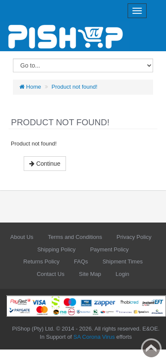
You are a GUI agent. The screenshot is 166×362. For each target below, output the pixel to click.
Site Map (90, 274)
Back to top (151, 348)
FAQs (81, 261)
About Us (21, 237)
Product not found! (74, 87)
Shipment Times (123, 261)
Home (30, 87)
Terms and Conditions (75, 237)
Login (122, 274)
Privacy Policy (133, 237)
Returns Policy (41, 261)
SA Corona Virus (94, 337)
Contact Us (50, 274)
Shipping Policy (56, 249)
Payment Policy (109, 249)
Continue (44, 163)
